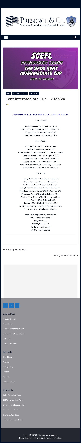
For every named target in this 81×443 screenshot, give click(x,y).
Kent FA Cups (34, 93)
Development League (20, 93)
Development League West (13, 334)
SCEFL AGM (7, 339)
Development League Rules (14, 405)
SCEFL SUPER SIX (10, 344)
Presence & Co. (9, 382)
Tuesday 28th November (65, 255)
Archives (6, 362)
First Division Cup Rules (12, 410)
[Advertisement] (40, 281)
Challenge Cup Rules (11, 415)
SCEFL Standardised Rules (13, 400)
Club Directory (8, 357)
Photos (6, 372)
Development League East (13, 329)
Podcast (6, 377)
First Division (8, 324)
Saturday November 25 (15, 249)
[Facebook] (5, 305)
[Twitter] (11, 305)
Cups (8, 93)
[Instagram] (17, 305)
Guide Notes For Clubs (12, 395)
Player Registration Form (12, 420)
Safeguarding (8, 367)
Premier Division (9, 319)
